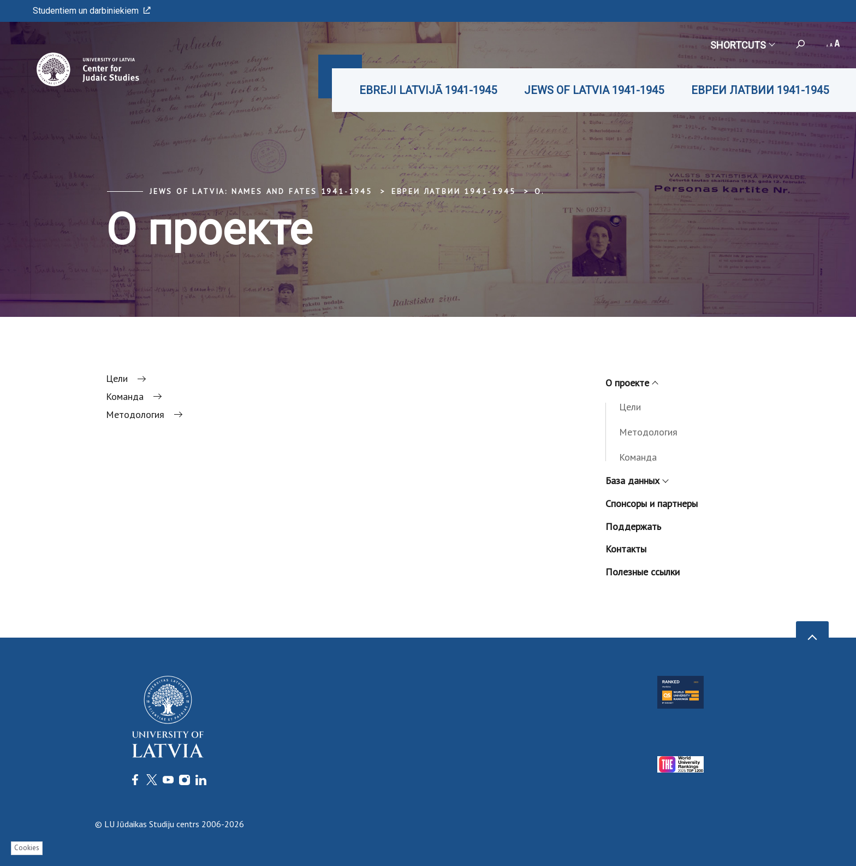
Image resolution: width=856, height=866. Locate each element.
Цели (630, 406)
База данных (636, 480)
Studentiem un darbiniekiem (92, 10)
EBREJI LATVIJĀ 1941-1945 (428, 90)
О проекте (631, 382)
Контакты (625, 549)
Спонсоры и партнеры (651, 503)
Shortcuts (742, 45)
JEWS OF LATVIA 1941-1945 (594, 90)
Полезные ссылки (642, 571)
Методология (648, 432)
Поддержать (633, 526)
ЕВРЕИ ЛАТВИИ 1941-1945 (760, 90)
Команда (638, 457)
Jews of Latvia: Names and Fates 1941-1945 (261, 191)
